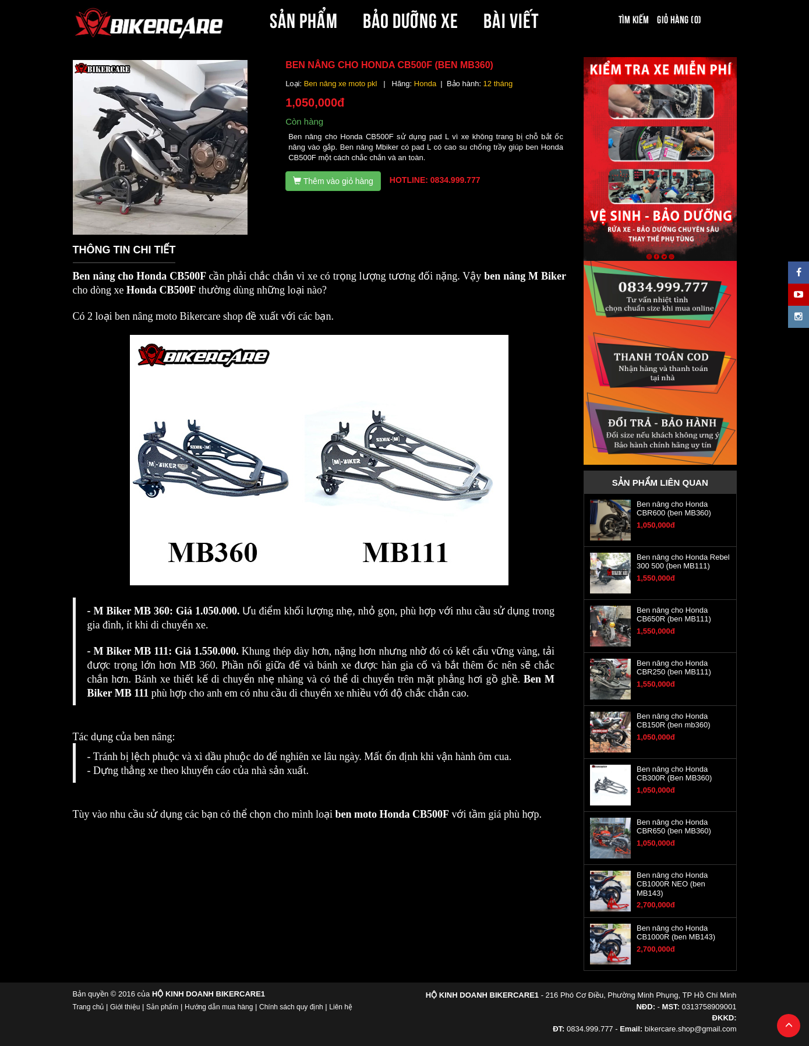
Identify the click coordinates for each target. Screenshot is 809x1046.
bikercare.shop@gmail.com (691, 1028)
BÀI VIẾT (511, 18)
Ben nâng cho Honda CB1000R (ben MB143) (676, 932)
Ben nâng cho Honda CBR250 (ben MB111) (674, 667)
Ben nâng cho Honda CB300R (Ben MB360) (674, 773)
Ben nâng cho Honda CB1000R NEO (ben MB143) (672, 884)
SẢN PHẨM (303, 18)
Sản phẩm (162, 1007)
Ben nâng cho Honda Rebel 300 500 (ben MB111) (683, 561)
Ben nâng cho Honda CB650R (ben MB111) (674, 614)
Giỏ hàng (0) (679, 18)
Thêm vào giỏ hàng (333, 181)
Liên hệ (340, 1007)
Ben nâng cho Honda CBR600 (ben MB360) (674, 508)
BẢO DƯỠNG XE (410, 18)
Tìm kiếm (634, 18)
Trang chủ (88, 1007)
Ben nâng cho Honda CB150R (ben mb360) (673, 720)
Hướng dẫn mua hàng (219, 1007)
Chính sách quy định (291, 1007)
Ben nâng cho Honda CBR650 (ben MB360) (674, 826)
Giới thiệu (125, 1007)
